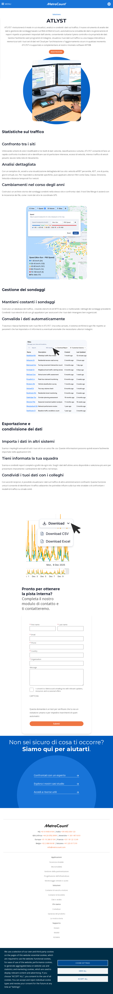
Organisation (36, 659)
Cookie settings (83, 963)
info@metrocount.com (56, 847)
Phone (33, 643)
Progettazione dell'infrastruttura (56, 876)
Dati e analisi (56, 899)
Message (33, 667)
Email (33, 634)
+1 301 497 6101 (74, 835)
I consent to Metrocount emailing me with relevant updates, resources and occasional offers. (59, 689)
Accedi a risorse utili (45, 792)
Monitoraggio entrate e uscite (56, 881)
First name (35, 624)
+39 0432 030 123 (68, 831)
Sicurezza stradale (56, 862)
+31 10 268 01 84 (48, 839)
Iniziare (56, 928)
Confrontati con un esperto (50, 775)
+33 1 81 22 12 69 (71, 839)
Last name (63, 624)
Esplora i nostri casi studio (49, 783)
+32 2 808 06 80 (47, 843)
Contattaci (56, 909)
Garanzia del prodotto (56, 914)
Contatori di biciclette (56, 895)
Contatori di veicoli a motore (56, 890)
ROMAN (56, 937)
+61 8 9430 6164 (47, 831)
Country (34, 651)
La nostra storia (56, 918)
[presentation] (48, 702)
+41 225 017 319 (70, 843)
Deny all (82, 971)
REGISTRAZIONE (56, 52)
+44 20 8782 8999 (50, 835)
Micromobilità (56, 867)
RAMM (56, 932)
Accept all (83, 979)
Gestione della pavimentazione (56, 871)
